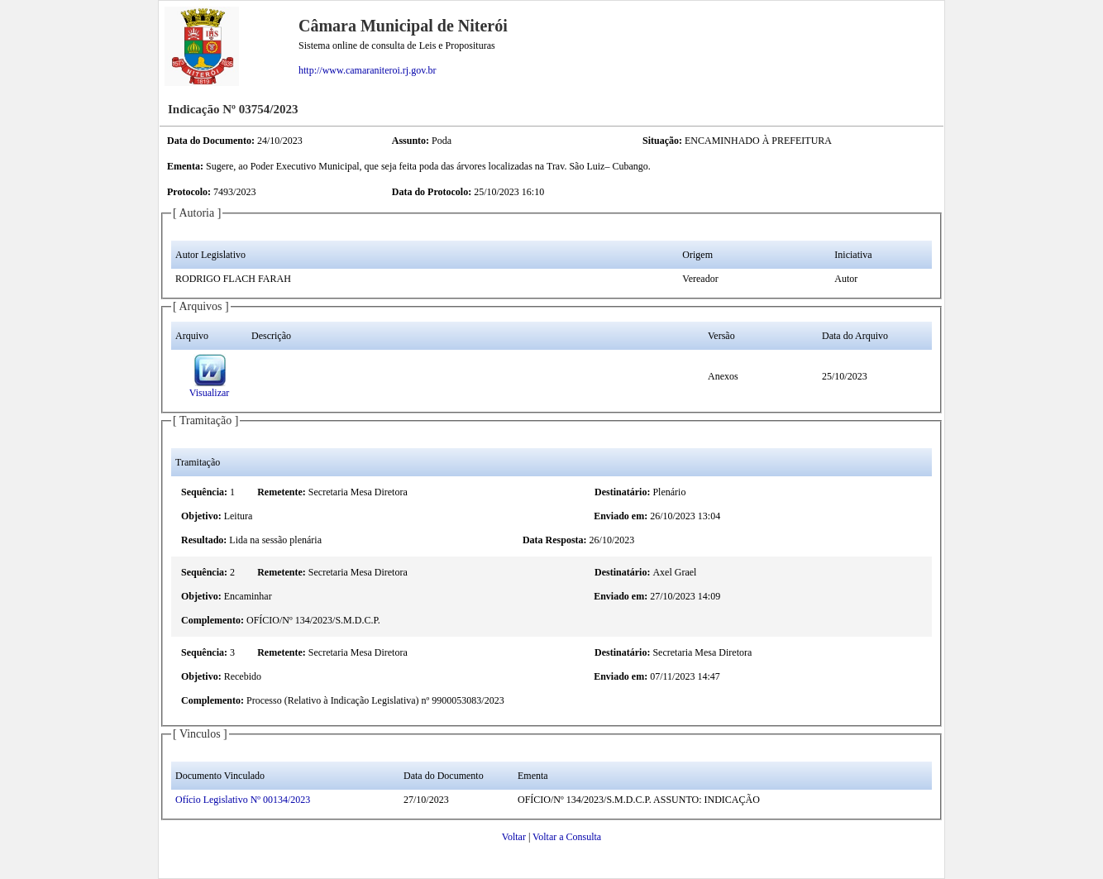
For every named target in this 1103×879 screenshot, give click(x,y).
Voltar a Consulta (566, 837)
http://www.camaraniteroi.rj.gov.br (367, 70)
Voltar (514, 837)
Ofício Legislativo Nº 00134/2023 (242, 799)
